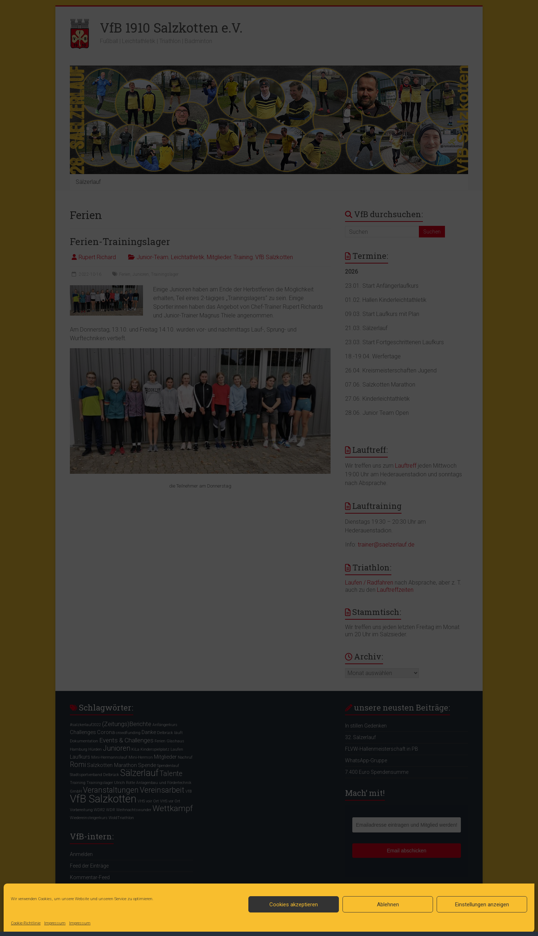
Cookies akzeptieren (293, 904)
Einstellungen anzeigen (482, 904)
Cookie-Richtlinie (26, 923)
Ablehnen (388, 904)
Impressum (55, 923)
